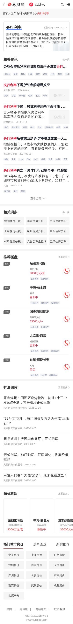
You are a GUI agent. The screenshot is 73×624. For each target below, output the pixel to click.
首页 (6, 13)
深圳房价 (13, 565)
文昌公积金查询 (37, 241)
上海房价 (36, 554)
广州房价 (59, 554)
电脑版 (24, 609)
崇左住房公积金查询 (39, 221)
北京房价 (13, 554)
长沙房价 (36, 575)
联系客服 (59, 609)
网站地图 (40, 609)
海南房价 (36, 565)
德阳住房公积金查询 (16, 221)
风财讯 (39, 5)
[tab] (13, 545)
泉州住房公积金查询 (39, 231)
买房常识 (30, 13)
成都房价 (59, 585)
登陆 (9, 609)
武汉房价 (36, 585)
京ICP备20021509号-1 (36, 615)
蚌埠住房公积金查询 (16, 241)
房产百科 (16, 13)
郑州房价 (13, 575)
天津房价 (59, 565)
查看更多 (63, 257)
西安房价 (13, 585)
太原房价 (13, 595)
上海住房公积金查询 (16, 231)
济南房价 (59, 575)
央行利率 (43, 13)
